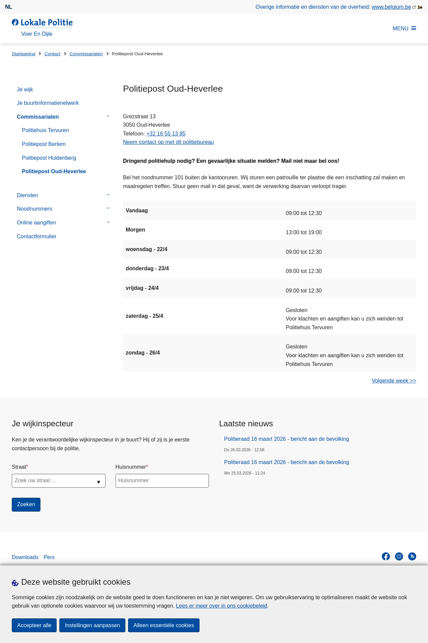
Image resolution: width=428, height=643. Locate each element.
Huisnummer (131, 467)
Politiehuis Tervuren (45, 130)
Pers (49, 557)
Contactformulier (36, 236)
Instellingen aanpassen (92, 625)
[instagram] (399, 556)
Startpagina (23, 53)
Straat (19, 467)
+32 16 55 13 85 (165, 133)
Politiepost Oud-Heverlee (54, 171)
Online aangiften (36, 222)
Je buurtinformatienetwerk (48, 103)
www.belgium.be (391, 7)
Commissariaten (86, 53)
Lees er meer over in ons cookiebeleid (221, 606)
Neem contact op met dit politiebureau (168, 142)
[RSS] (412, 556)
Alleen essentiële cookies (163, 625)
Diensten (27, 195)
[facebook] (386, 556)
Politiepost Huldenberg (49, 158)
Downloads (25, 557)
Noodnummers (34, 209)
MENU (404, 28)
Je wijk (25, 89)
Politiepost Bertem (44, 144)
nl (8, 7)
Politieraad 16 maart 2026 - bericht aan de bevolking (286, 439)
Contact (52, 53)
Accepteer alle (34, 625)
